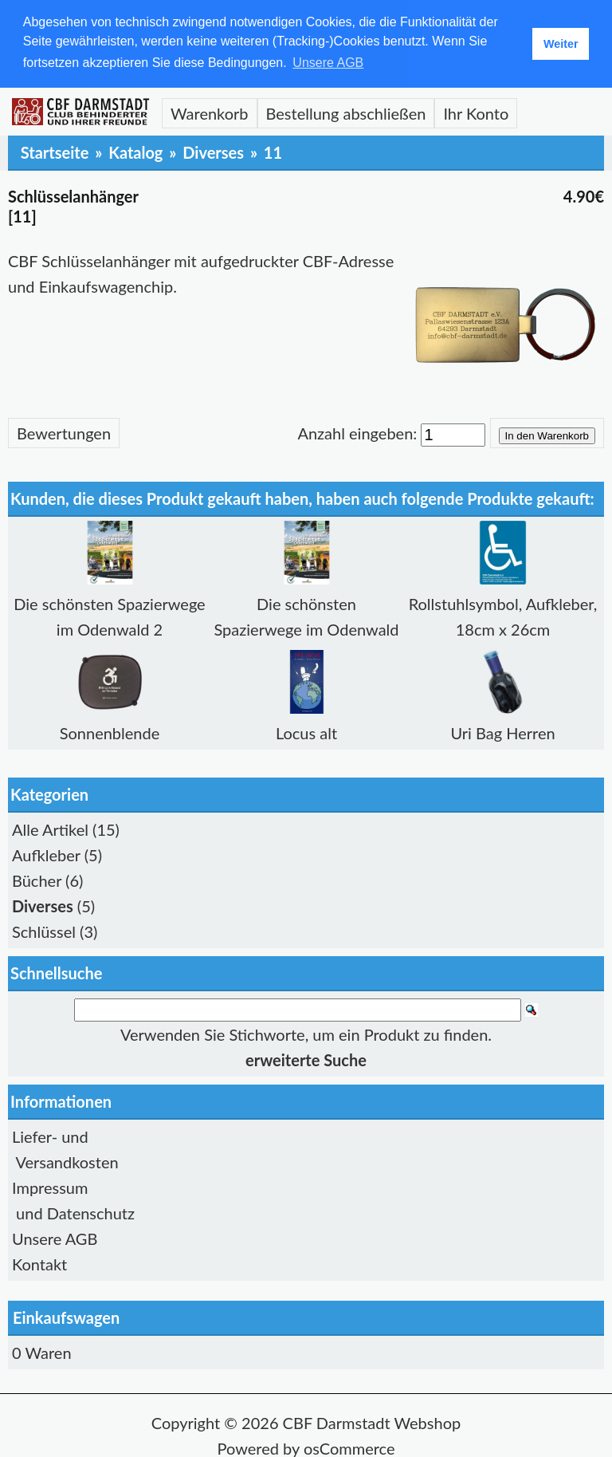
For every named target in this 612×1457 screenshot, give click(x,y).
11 (273, 150)
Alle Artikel (50, 827)
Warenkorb (210, 111)
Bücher (36, 878)
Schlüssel (44, 929)
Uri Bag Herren (502, 731)
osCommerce (349, 1446)
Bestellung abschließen (346, 111)
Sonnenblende (110, 731)
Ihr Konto (475, 111)
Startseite (55, 150)
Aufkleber (46, 853)
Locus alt (306, 731)
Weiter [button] (561, 43)
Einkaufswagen (66, 1315)
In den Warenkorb (547, 434)
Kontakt (39, 1262)
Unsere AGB (54, 1236)
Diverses (213, 150)
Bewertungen (64, 431)
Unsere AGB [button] (327, 62)
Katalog (135, 150)
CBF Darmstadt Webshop (372, 1421)
